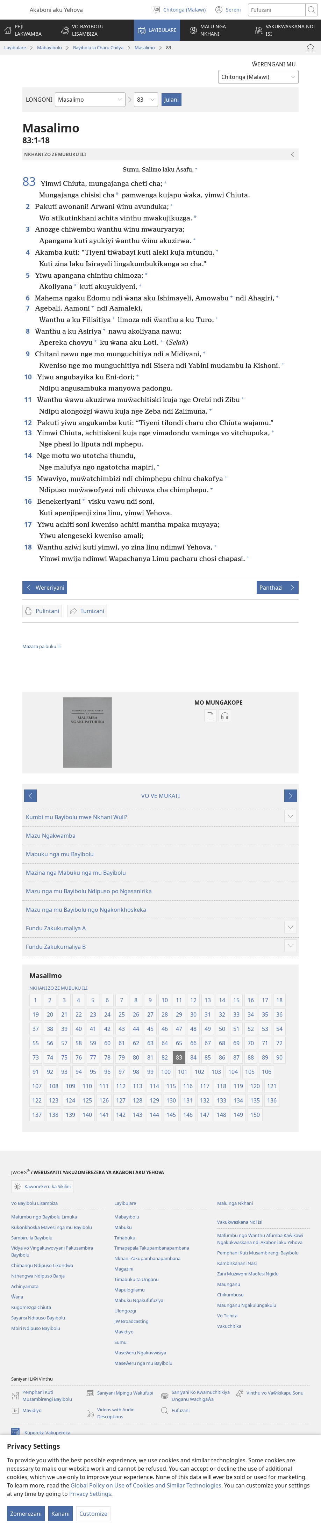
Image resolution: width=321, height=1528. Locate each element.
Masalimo (145, 47)
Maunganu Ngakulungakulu (246, 1305)
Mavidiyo (124, 1332)
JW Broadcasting (131, 1321)
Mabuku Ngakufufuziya (138, 1300)
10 (29, 376)
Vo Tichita (227, 1315)
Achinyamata (24, 1286)
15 (29, 478)
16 (29, 501)
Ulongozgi (125, 1311)
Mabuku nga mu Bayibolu (60, 854)
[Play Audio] (310, 48)
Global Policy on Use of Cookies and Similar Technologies (146, 1485)
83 (30, 181)
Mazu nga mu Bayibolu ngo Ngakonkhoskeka (86, 910)
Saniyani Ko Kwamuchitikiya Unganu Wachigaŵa (195, 1396)
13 (29, 432)
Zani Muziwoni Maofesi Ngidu (248, 1274)
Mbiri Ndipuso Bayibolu (35, 1328)
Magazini (123, 1269)
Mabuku (123, 1227)
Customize (93, 1514)
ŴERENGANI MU (274, 64)
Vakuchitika (229, 1326)
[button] (93, 30)
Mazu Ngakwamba (51, 835)
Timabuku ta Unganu (136, 1279)
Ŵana (17, 1297)
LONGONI (39, 99)
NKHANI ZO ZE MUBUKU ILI (58, 988)
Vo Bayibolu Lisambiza (34, 1203)
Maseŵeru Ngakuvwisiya (140, 1352)
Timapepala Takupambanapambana (151, 1248)
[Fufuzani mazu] (277, 9)
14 (29, 455)
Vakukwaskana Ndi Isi (239, 1222)
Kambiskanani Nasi (237, 1263)
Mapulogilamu (129, 1290)
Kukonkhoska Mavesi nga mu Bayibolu (51, 1227)
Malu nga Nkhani (235, 1203)
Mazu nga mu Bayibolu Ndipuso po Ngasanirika (89, 891)
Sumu (120, 1342)
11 (29, 399)
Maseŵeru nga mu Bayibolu (143, 1363)
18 (29, 547)
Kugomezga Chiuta (31, 1307)
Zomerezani (26, 1514)
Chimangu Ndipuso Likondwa (42, 1265)
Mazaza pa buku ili (41, 646)
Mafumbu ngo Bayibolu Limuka (44, 1217)
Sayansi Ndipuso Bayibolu (38, 1318)
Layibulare (15, 47)
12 (29, 422)
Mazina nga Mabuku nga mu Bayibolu (76, 872)
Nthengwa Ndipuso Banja (38, 1276)
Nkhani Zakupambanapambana (147, 1258)
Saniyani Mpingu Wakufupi (119, 1393)
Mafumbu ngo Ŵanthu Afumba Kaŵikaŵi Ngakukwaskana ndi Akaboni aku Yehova (260, 1238)
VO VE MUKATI (160, 796)
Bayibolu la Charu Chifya (98, 47)
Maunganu (228, 1284)
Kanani (60, 1514)
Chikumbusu (230, 1294)
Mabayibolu (49, 47)
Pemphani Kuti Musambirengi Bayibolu (258, 1253)
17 (29, 524)
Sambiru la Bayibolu (31, 1238)
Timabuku (124, 1238)
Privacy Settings (90, 1494)
